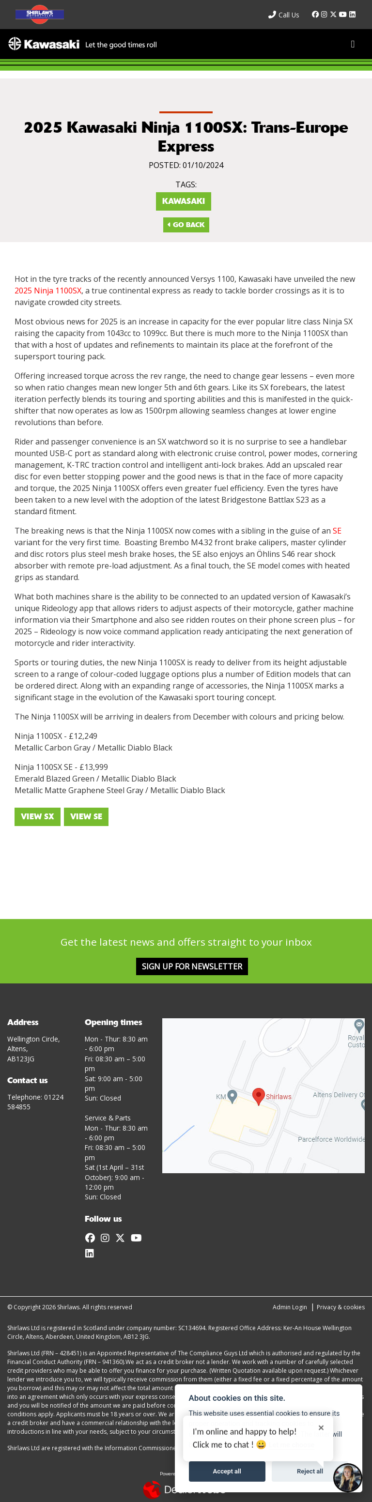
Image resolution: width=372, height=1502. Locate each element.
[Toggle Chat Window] (347, 1477)
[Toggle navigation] (352, 44)
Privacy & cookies (341, 1307)
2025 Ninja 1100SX (48, 290)
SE (337, 530)
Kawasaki (183, 201)
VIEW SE (86, 817)
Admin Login (290, 1307)
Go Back (186, 224)
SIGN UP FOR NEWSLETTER (192, 966)
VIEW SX (37, 817)
